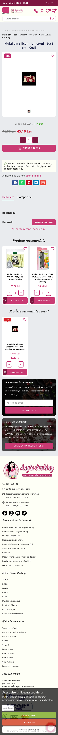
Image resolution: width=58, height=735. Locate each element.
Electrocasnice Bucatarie (12, 540)
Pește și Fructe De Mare (12, 613)
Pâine (4, 596)
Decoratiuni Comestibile (12, 565)
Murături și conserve (11, 601)
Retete (5, 640)
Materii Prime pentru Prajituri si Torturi (19, 557)
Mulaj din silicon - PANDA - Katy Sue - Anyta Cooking (15, 277)
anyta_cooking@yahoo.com (16, 489)
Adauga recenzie (44, 222)
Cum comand (8, 653)
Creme (5, 592)
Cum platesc (7, 657)
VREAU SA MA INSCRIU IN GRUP (29, 445)
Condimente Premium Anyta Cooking (18, 527)
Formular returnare (10, 666)
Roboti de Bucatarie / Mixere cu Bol (17, 544)
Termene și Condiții (10, 628)
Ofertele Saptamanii (11, 535)
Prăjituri (5, 584)
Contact (5, 645)
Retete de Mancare (10, 605)
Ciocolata (6, 552)
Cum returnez (8, 662)
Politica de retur (9, 636)
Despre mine (7, 649)
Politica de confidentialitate (14, 632)
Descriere (8, 197)
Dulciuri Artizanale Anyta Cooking (16, 561)
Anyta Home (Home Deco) (13, 548)
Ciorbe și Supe (8, 609)
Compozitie (24, 197)
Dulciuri (5, 588)
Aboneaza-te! (29, 410)
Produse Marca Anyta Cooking (15, 531)
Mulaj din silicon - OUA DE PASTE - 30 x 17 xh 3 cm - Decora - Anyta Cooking (42, 278)
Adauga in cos (29, 148)
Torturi (5, 579)
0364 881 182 (33, 175)
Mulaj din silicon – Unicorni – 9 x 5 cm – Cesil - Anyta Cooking (15, 347)
